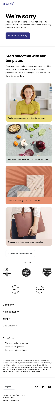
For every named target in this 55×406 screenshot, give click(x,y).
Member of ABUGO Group (11, 400)
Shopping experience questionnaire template (25, 242)
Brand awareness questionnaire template (24, 201)
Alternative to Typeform (14, 346)
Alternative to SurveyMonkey (16, 343)
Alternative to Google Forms (16, 350)
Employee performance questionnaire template (26, 118)
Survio (14, 395)
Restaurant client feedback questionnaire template (28, 159)
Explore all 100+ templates (20, 253)
